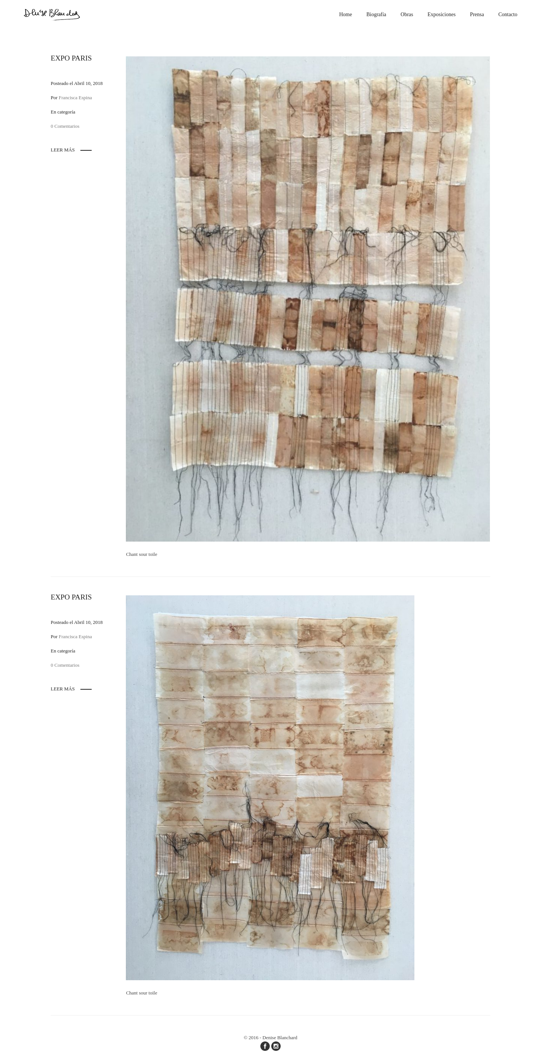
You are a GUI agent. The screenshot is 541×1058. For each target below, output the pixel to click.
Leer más (63, 150)
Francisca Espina (75, 97)
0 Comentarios (65, 126)
